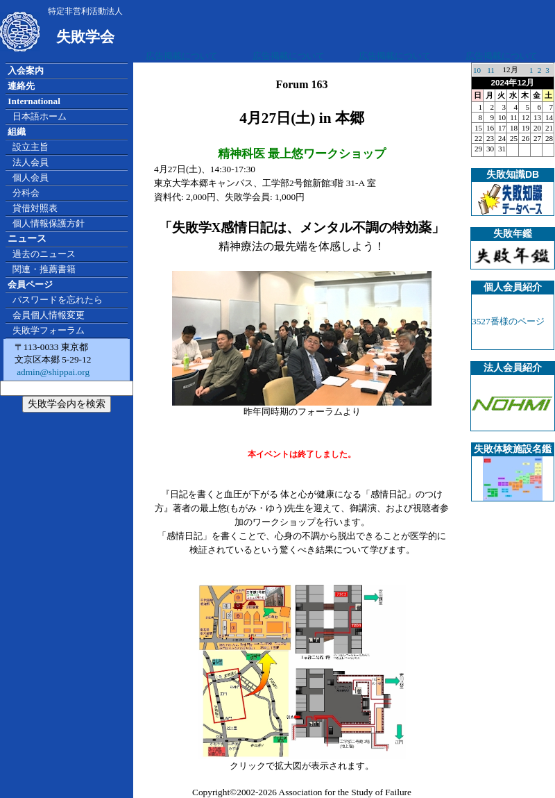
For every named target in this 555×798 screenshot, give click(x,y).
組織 (17, 131)
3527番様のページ (508, 321)
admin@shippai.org (52, 372)
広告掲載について (182, 56)
